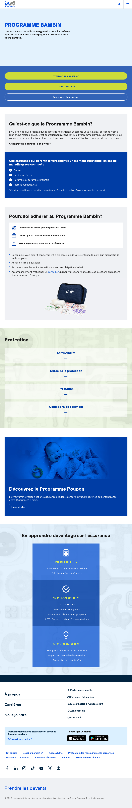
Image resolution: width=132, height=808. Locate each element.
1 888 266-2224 (66, 86)
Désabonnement (31, 753)
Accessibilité (56, 753)
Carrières (13, 705)
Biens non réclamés (45, 757)
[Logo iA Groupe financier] (10, 6)
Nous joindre (16, 715)
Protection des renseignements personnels (91, 753)
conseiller (53, 271)
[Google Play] (98, 738)
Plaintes (65, 757)
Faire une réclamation (66, 97)
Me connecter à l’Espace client (85, 704)
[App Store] (76, 738)
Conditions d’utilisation (17, 757)
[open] (127, 4)
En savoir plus (18, 507)
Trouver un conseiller (66, 76)
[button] (119, 4)
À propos (12, 694)
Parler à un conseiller (80, 690)
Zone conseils (76, 710)
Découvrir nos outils (20, 739)
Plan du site (11, 753)
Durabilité (74, 717)
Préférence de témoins (88, 757)
